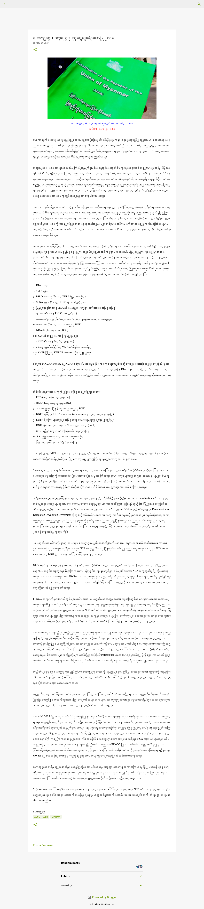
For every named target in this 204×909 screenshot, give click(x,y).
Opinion (56, 817)
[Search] (14, 4)
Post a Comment (43, 845)
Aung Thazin (41, 817)
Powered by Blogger (102, 897)
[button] (35, 50)
